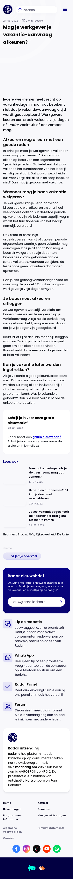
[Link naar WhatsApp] (57, 849)
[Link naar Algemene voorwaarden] (19, 830)
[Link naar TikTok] (36, 849)
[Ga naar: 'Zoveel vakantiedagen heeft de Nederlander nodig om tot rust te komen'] (36, 519)
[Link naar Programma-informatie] (19, 817)
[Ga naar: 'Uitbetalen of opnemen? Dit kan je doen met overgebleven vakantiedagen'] (36, 497)
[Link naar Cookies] (36, 838)
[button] (65, 9)
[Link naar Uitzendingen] (19, 809)
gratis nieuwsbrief (47, 437)
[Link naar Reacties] (54, 809)
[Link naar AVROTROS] (32, 868)
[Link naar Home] (19, 803)
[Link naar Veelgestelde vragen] (54, 817)
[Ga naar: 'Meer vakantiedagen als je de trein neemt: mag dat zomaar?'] (36, 475)
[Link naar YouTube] (47, 849)
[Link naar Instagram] (26, 849)
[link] (22, 556)
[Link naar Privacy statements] (54, 830)
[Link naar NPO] (42, 868)
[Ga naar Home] (7, 9)
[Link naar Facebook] (16, 849)
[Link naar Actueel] (54, 803)
